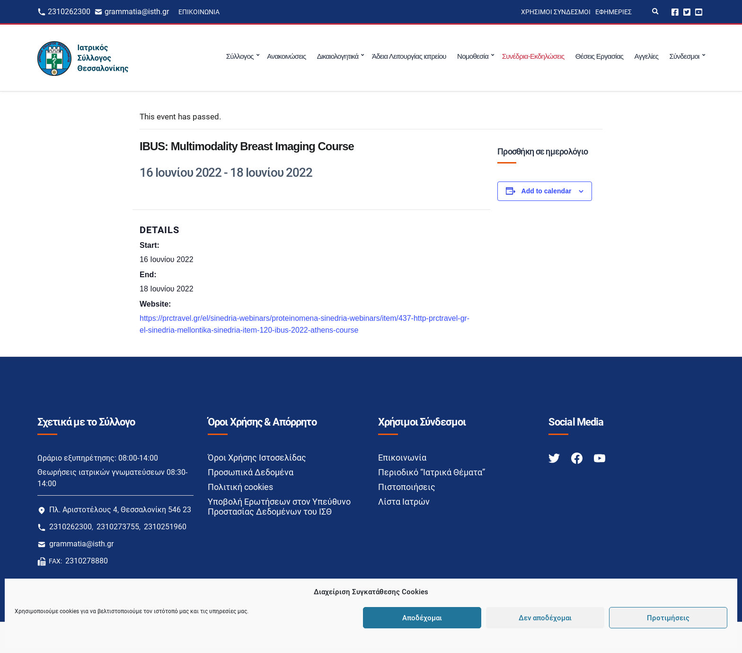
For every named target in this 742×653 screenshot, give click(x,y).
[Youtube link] (599, 458)
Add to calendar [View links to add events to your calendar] (546, 191)
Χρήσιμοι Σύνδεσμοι (556, 12)
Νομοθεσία (472, 56)
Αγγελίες (647, 56)
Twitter (687, 12)
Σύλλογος (240, 56)
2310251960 (165, 526)
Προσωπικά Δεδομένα (250, 472)
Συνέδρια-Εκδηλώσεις (533, 56)
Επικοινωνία (199, 12)
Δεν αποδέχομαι (545, 618)
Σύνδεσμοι (684, 56)
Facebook (675, 12)
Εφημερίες (613, 12)
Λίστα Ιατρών (404, 502)
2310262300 (69, 11)
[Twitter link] (555, 458)
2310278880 (86, 560)
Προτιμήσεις (668, 618)
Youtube (699, 12)
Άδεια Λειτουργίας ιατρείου (409, 56)
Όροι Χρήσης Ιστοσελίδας (257, 458)
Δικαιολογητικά (338, 56)
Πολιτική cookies (240, 487)
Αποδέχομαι (422, 618)
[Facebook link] (577, 458)
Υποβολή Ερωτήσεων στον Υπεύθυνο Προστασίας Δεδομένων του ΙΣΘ (279, 507)
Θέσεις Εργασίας (599, 56)
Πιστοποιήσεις (406, 487)
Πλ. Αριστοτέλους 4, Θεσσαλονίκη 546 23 (120, 509)
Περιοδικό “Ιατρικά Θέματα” (431, 472)
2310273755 (118, 526)
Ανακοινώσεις (286, 56)
